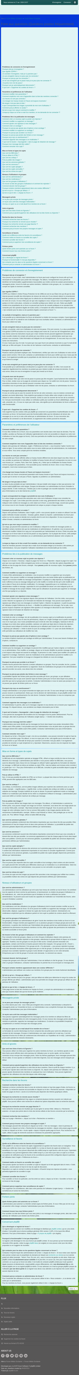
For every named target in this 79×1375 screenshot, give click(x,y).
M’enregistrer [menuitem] (56, 2)
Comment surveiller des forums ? (13, 240)
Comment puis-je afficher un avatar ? (14, 108)
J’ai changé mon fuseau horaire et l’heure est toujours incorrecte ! (24, 101)
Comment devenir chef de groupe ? (14, 186)
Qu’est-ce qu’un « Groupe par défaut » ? (16, 190)
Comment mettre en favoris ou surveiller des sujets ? (20, 237)
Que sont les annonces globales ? (13, 162)
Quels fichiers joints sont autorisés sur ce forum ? (19, 249)
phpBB (32, 491)
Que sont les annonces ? (10, 164)
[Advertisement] (39, 47)
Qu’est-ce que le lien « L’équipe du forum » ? (17, 193)
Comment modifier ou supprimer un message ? (18, 121)
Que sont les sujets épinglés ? (12, 167)
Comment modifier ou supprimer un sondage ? (18, 130)
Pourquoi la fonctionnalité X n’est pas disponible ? (19, 260)
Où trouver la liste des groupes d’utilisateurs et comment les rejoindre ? (26, 184)
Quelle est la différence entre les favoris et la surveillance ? (22, 235)
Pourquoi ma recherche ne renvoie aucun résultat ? (19, 222)
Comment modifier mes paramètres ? (14, 94)
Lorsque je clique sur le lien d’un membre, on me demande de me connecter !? (31, 112)
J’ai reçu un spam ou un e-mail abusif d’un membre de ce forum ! (24, 204)
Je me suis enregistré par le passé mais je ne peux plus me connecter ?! (26, 81)
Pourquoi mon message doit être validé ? (16, 144)
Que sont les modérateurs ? (11, 179)
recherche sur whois (55, 1255)
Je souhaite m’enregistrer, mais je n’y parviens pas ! (19, 74)
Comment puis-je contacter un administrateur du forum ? (21, 264)
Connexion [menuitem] (67, 2)
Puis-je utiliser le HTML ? (10, 155)
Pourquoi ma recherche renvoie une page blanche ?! (20, 224)
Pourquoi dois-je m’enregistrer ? (13, 69)
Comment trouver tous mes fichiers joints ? (16, 251)
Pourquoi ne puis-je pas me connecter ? (15, 78)
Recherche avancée (10, 1334)
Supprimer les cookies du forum (14, 1339)
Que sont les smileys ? (10, 158)
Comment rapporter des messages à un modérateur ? (20, 139)
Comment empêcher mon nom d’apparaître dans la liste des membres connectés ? (30, 96)
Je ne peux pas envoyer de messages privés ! (17, 199)
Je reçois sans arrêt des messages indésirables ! (18, 202)
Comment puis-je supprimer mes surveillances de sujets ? (21, 242)
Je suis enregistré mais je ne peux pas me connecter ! (20, 76)
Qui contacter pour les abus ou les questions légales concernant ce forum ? (27, 262)
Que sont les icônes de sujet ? (12, 171)
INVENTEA (25, 1368)
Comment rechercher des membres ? (15, 226)
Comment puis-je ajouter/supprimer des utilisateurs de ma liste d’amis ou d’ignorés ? (30, 213)
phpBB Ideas (33, 1243)
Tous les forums (9, 1313)
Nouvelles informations (11, 1308)
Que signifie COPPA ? (9, 71)
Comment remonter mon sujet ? (13, 146)
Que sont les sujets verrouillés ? (13, 169)
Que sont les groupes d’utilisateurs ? (14, 181)
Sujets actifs (8, 1322)
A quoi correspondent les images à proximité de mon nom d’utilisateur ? (26, 105)
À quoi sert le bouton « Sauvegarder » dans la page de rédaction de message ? (29, 142)
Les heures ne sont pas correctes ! (14, 99)
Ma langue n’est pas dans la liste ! (13, 103)
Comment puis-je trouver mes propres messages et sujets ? (22, 229)
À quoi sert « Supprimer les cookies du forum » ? (18, 87)
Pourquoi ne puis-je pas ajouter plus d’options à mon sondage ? (23, 128)
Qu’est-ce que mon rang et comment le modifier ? (19, 110)
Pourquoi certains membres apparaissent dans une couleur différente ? (26, 188)
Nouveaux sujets (9, 1317)
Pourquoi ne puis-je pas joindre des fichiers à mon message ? (23, 135)
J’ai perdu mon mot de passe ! (12, 83)
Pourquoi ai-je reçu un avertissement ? (15, 137)
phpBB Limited (56, 1229)
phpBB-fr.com (13, 1371)
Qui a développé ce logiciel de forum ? (15, 258)
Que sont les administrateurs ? (12, 177)
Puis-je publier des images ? (11, 160)
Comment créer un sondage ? (12, 126)
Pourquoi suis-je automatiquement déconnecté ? (18, 85)
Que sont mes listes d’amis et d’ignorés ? (16, 211)
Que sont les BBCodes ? (10, 153)
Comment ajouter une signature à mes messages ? (19, 123)
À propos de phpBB (44, 1233)
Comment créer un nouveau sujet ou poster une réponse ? (22, 119)
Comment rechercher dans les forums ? (15, 219)
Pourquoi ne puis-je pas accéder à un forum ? (17, 133)
